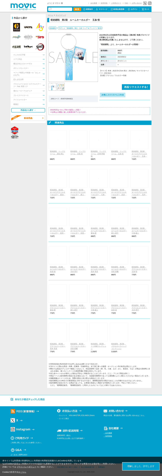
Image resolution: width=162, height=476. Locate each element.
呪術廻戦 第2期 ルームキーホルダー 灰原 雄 (58, 269)
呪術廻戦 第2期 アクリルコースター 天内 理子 (140, 307)
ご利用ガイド (116, 3)
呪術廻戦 (53, 28)
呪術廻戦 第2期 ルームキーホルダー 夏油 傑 (99, 230)
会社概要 (93, 3)
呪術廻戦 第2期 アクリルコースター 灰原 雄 (119, 307)
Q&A (126, 3)
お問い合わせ (137, 3)
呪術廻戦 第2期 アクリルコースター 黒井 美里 (58, 346)
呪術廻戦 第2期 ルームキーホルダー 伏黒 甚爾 (119, 269)
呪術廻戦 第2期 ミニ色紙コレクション (98, 346)
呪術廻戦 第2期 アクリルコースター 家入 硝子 (78, 307)
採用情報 (104, 3)
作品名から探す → (28, 110)
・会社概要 (108, 433)
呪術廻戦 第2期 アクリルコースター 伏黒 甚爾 (78, 346)
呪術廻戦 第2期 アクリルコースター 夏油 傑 (58, 307)
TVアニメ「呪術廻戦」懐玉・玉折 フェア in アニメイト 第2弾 (80, 28)
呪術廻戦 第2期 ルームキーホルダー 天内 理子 (78, 269)
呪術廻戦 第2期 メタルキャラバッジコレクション (119, 346)
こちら (23, 472)
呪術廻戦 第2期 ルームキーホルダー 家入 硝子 (119, 230)
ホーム (50, 15)
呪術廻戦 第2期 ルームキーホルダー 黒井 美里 (99, 269)
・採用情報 (108, 436)
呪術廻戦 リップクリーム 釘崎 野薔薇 (98, 153)
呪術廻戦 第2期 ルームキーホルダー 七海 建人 (140, 230)
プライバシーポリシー (26, 467)
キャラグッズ (61, 15)
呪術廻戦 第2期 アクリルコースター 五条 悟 (140, 269)
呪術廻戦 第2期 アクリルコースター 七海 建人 (99, 307)
